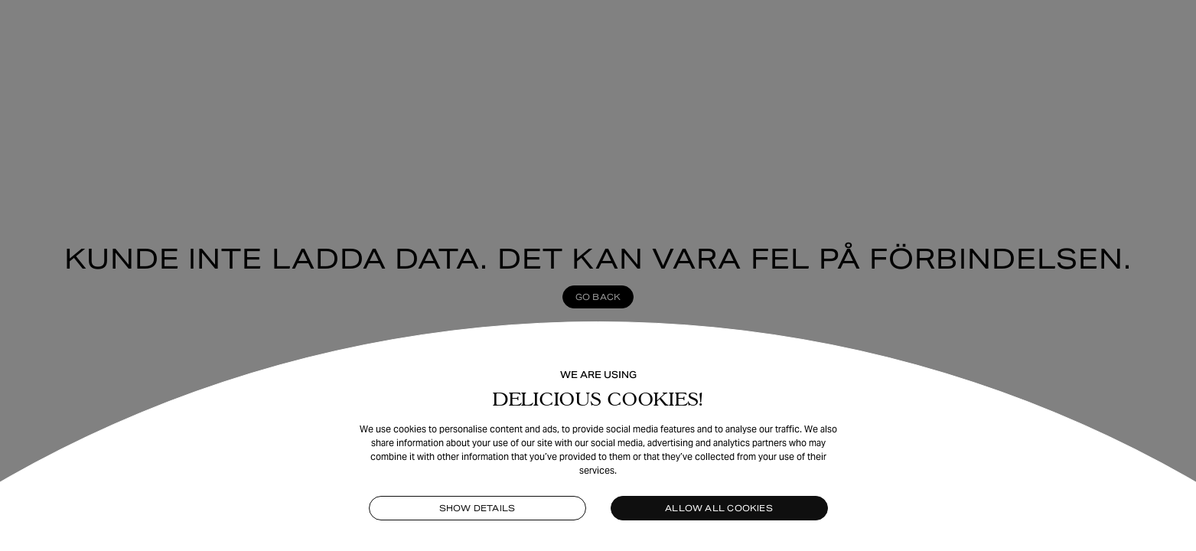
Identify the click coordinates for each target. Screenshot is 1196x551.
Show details (477, 508)
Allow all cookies (719, 508)
